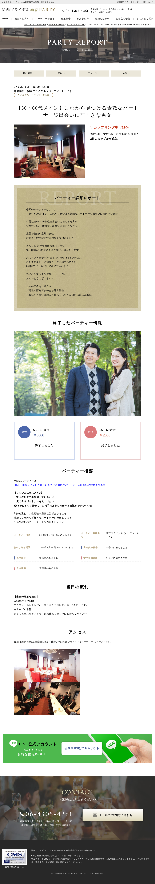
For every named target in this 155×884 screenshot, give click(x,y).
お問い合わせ (147, 2)
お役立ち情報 (123, 18)
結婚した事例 (102, 18)
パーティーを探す (45, 18)
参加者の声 (83, 18)
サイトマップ (133, 2)
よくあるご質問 (145, 18)
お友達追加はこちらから (80, 748)
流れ (60, 73)
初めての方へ (22, 18)
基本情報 (27, 73)
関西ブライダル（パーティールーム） (49, 91)
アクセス (92, 73)
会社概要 (120, 2)
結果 (125, 73)
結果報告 (66, 18)
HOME (5, 18)
